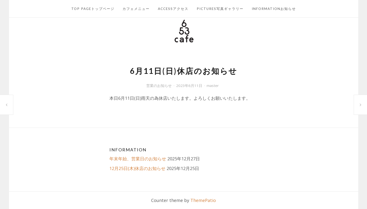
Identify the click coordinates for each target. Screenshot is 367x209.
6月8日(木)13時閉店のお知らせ (6, 105)
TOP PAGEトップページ (92, 9)
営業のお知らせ (159, 85)
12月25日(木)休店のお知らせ (137, 168)
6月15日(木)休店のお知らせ (360, 105)
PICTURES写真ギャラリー (220, 9)
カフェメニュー (136, 9)
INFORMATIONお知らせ (274, 9)
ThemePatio (203, 200)
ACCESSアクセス (173, 9)
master (213, 85)
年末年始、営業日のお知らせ (137, 159)
